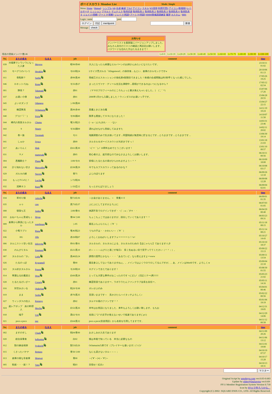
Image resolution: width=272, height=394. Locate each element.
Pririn (37, 116)
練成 (123, 8)
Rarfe (37, 97)
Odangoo (39, 103)
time (263, 58)
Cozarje (38, 282)
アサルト (106, 11)
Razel (37, 187)
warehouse (40, 224)
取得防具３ (162, 11)
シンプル (107, 8)
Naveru (38, 174)
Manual (97, 8)
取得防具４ (174, 11)
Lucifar (38, 180)
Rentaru (38, 351)
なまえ (48, 58)
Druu (37, 276)
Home (89, 8)
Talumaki (39, 90)
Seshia (38, 295)
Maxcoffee (40, 167)
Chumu (38, 122)
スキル (145, 8)
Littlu (37, 256)
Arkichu (38, 198)
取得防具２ (150, 11)
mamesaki (39, 154)
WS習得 (154, 8)
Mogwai (39, 358)
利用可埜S (163, 8)
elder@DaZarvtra (252, 381)
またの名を (21, 58)
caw (37, 204)
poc (36, 321)
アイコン (137, 8)
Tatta (37, 365)
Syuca (38, 141)
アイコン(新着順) (177, 8)
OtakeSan (39, 288)
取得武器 (127, 11)
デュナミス (117, 11)
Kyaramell (40, 262)
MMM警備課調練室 (155, 14)
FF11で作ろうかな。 (259, 387)
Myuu (38, 217)
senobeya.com (248, 378)
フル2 (129, 8)
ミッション (95, 11)
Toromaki (39, 135)
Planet (38, 161)
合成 (118, 8)
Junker (38, 211)
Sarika (38, 78)
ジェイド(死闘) (122, 14)
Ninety (38, 129)
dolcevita (39, 244)
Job (114, 8)
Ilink (37, 148)
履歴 (168, 14)
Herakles (39, 71)
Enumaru (39, 250)
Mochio (38, 308)
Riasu (37, 231)
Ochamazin (40, 110)
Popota (38, 269)
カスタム (175, 14)
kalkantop (39, 339)
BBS (184, 14)
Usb (37, 315)
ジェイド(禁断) (90, 14)
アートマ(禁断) (106, 14)
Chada (38, 333)
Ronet (38, 84)
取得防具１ (138, 11)
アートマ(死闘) (137, 14)
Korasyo (39, 301)
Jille (37, 237)
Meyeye (38, 64)
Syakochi (39, 345)
